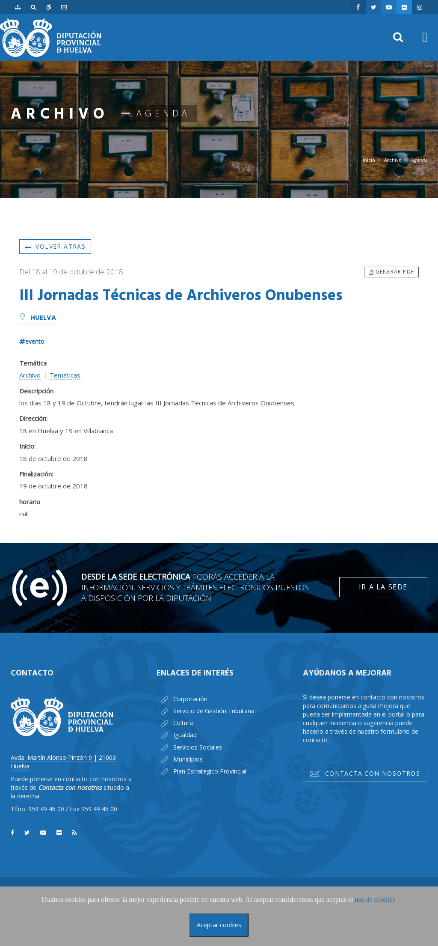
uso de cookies (375, 899)
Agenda (419, 160)
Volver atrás (55, 246)
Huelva (37, 318)
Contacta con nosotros (365, 773)
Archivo (393, 160)
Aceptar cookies (219, 925)
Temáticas (65, 375)
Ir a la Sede (383, 587)
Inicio (369, 160)
